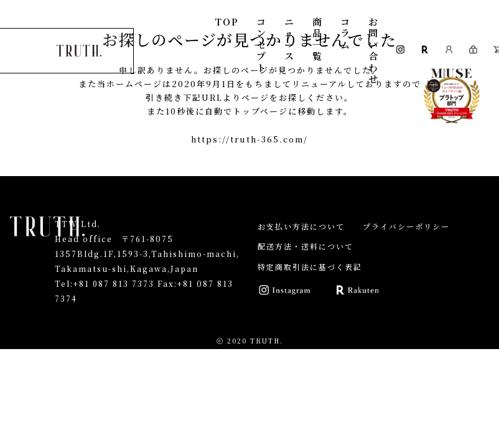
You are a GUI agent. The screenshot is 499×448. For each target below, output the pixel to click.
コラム (346, 33)
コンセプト (262, 44)
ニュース (290, 38)
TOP (227, 21)
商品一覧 (318, 38)
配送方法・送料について (305, 246)
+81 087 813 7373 (114, 283)
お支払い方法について (301, 226)
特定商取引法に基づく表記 (310, 266)
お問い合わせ (374, 50)
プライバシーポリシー (406, 226)
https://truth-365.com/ (249, 139)
